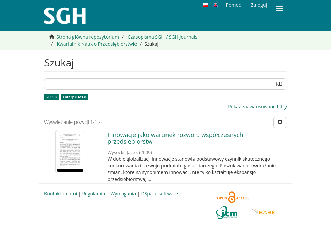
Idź (279, 84)
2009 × (51, 96)
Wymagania (123, 193)
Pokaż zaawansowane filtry (257, 106)
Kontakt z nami (60, 193)
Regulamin (93, 193)
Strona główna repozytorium (87, 37)
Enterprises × (74, 96)
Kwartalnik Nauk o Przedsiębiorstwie (97, 43)
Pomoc (233, 5)
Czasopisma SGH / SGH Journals (163, 37)
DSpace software (159, 193)
